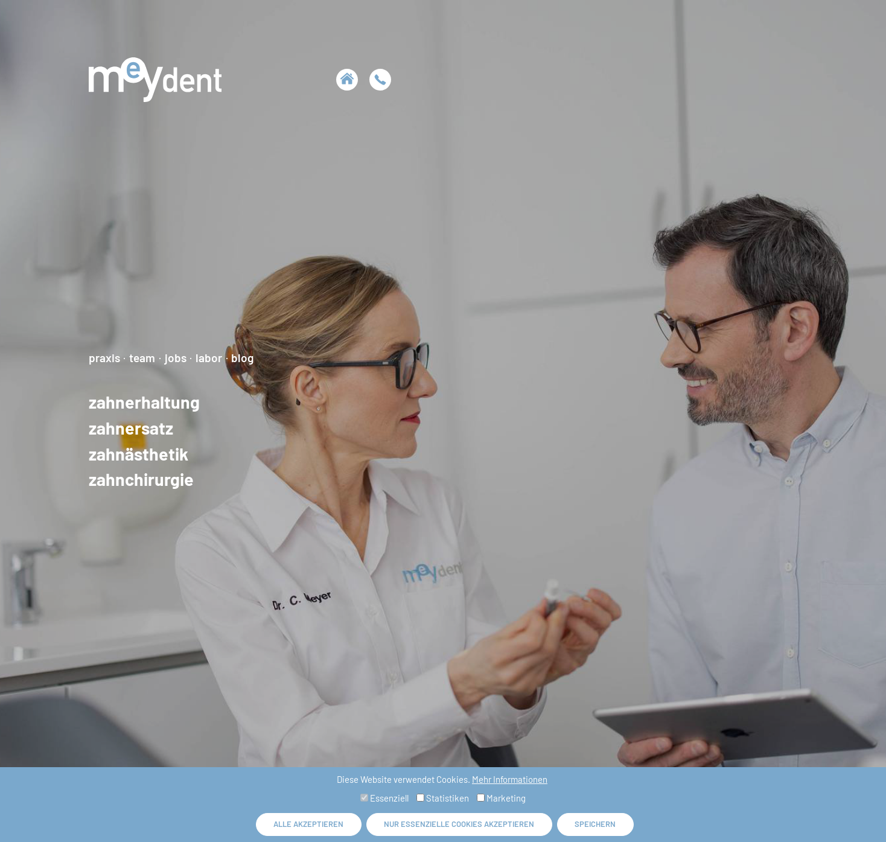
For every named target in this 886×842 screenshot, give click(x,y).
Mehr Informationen (509, 779)
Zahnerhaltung (144, 401)
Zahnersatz (131, 427)
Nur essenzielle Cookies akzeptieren (459, 824)
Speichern (595, 824)
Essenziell (384, 798)
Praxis (104, 358)
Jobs (175, 358)
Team (142, 358)
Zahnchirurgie (141, 479)
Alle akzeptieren (308, 824)
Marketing (501, 798)
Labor (209, 358)
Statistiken (442, 798)
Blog (242, 358)
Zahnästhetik (138, 453)
